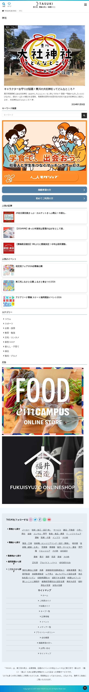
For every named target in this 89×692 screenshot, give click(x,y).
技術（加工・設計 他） (41, 530)
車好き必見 (71, 581)
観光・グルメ (11, 355)
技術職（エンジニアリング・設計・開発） (52, 543)
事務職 (52, 547)
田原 (53, 556)
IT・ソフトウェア (73, 533)
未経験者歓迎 (37, 574)
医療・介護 (45, 537)
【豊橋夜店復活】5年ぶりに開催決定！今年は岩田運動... (41, 244)
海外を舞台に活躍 (29, 570)
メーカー (26, 530)
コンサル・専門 (40, 533)
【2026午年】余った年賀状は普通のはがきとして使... (40, 228)
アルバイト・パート (48, 562)
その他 (65, 537)
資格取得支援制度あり (55, 570)
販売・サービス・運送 (66, 547)
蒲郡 (47, 556)
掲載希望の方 (44, 189)
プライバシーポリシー (45, 632)
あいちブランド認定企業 (65, 574)
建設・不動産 (69, 530)
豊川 (41, 556)
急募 (41, 570)
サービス (57, 530)
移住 (7, 351)
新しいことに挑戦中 (30, 581)
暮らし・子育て (12, 346)
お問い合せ (45, 648)
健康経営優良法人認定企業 (53, 581)
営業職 (44, 547)
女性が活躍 (57, 585)
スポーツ (9, 323)
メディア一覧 (45, 627)
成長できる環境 (58, 577)
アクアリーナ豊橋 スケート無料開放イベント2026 (38, 297)
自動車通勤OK (43, 577)
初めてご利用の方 (44, 198)
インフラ (56, 537)
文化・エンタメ (12, 337)
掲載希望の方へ (45, 643)
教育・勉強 (10, 332)
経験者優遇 (71, 570)
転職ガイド (45, 606)
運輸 (37, 537)
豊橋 (35, 556)
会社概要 (45, 637)
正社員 (35, 562)
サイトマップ (45, 653)
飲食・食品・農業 (56, 533)
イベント (45, 622)
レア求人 (49, 574)
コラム (8, 319)
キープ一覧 (45, 611)
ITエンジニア (44, 551)
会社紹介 (64, 551)
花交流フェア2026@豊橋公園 (29, 266)
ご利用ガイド (45, 600)
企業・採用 (10, 328)
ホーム (45, 595)
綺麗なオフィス (74, 577)
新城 (59, 556)
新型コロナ (10, 342)
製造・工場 (27, 543)
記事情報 (45, 616)
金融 (29, 533)
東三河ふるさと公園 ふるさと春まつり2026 (35, 281)
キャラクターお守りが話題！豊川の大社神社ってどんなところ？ (39, 89)
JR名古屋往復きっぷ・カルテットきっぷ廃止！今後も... (41, 213)
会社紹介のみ (65, 562)
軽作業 (75, 543)
